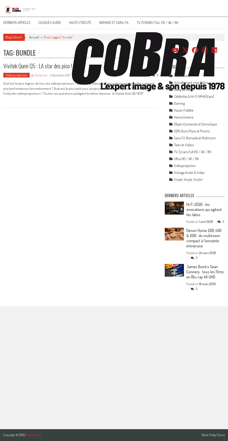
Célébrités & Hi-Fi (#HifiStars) (194, 96)
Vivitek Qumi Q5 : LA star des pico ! (37, 65)
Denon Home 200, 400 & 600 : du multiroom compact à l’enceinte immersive (203, 238)
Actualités (181, 75)
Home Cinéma (183, 117)
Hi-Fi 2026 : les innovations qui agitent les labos (204, 209)
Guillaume (41, 75)
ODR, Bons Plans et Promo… (193, 131)
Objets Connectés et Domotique (195, 124)
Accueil (34, 37)
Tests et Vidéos (184, 145)
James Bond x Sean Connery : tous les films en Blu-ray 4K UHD (205, 271)
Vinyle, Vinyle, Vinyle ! (188, 179)
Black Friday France (213, 435)
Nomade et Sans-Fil (114, 22)
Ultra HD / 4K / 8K (186, 159)
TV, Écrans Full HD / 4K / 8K (157, 22)
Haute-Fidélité (80, 22)
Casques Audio (50, 22)
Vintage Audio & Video (189, 172)
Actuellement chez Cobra (191, 82)
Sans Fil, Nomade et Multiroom (195, 138)
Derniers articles (17, 22)
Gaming (179, 103)
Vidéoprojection (16, 75)
